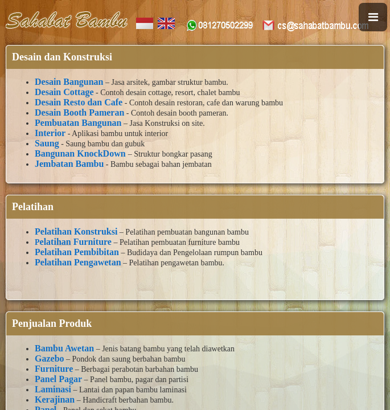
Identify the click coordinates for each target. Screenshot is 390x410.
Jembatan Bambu (69, 164)
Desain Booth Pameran (79, 112)
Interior (50, 133)
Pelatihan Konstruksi (76, 231)
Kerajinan (55, 399)
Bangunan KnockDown (81, 153)
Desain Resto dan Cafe (78, 102)
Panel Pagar (58, 379)
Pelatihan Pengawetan (78, 262)
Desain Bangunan (69, 82)
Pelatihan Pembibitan (77, 252)
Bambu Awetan (64, 348)
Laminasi (53, 389)
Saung (47, 143)
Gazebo (49, 358)
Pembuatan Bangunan (78, 123)
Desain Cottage (64, 92)
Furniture (54, 369)
